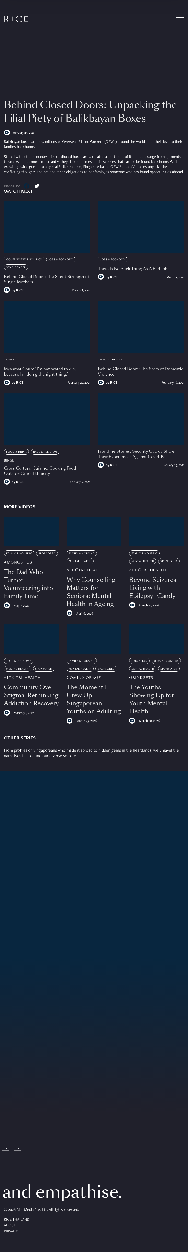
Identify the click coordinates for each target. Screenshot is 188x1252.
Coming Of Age (84, 678)
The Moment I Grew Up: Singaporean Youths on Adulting (94, 699)
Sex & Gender (16, 267)
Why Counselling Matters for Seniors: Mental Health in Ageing (91, 592)
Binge (9, 460)
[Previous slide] (5, 1152)
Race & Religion (45, 452)
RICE (20, 290)
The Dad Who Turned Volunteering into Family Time (28, 584)
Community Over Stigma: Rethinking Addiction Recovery (31, 695)
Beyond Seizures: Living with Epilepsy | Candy (153, 588)
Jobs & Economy (60, 259)
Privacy (11, 1231)
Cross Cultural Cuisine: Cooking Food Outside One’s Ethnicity (40, 470)
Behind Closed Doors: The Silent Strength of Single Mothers (46, 279)
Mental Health (111, 359)
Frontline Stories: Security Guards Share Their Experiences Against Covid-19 (136, 454)
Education (139, 661)
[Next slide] (17, 1152)
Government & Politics (24, 259)
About (10, 1226)
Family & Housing (19, 553)
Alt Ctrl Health (85, 570)
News (10, 359)
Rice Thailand (16, 1220)
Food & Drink (16, 452)
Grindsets (141, 678)
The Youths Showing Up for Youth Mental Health (151, 699)
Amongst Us (18, 562)
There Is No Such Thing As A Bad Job (132, 269)
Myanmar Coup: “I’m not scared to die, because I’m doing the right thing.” (40, 371)
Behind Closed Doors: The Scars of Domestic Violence (140, 371)
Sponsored (47, 553)
